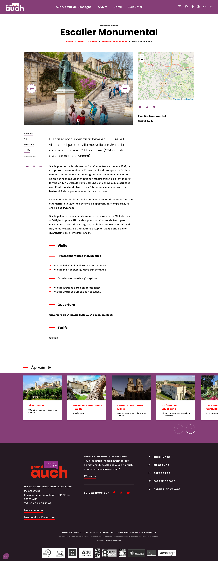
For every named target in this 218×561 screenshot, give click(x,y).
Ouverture (29, 144)
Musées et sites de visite (115, 41)
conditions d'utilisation (128, 537)
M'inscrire (90, 475)
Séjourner (135, 7)
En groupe (159, 465)
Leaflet (176, 99)
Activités (93, 41)
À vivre (102, 7)
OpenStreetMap (187, 99)
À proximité (30, 156)
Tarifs (27, 150)
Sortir (81, 41)
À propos (28, 133)
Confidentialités (121, 532)
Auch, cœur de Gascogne (73, 7)
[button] (142, 56)
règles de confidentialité (103, 537)
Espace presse (162, 481)
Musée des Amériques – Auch (87, 407)
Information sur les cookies (101, 532)
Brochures (159, 457)
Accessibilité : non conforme (109, 541)
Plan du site (67, 532)
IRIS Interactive (150, 532)
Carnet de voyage (165, 489)
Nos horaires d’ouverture (39, 517)
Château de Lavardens (170, 407)
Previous (31, 88)
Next (125, 88)
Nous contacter (33, 510)
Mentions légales (81, 532)
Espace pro (160, 473)
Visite (26, 139)
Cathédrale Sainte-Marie (130, 407)
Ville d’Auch (36, 405)
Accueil (69, 41)
